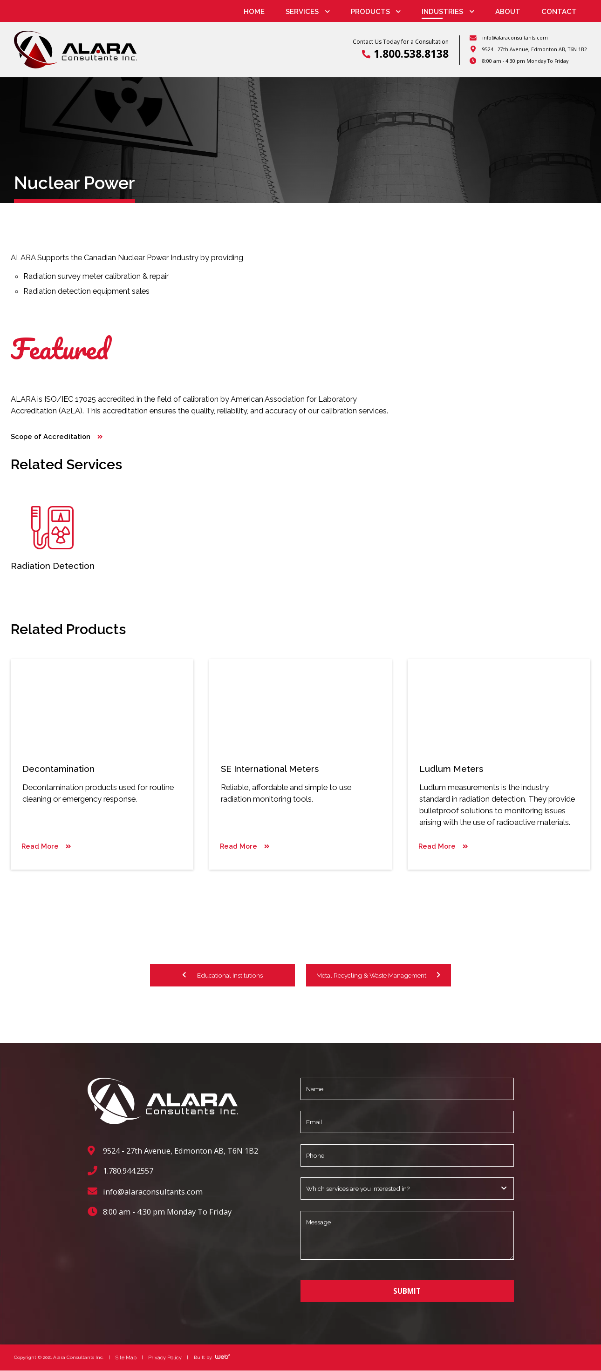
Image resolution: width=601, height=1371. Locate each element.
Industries (442, 11)
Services (302, 11)
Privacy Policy (162, 1357)
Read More (38, 848)
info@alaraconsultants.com (515, 37)
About (507, 11)
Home (254, 11)
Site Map (126, 1357)
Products (370, 11)
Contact (559, 11)
